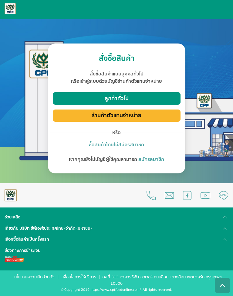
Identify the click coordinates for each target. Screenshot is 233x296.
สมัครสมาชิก (151, 159)
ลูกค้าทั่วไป (117, 98)
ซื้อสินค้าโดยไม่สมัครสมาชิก (116, 145)
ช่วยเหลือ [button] (12, 217)
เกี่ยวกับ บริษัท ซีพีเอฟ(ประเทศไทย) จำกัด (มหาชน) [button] (48, 228)
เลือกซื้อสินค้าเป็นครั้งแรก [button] (27, 239)
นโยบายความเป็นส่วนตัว (34, 277)
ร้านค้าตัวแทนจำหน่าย (116, 115)
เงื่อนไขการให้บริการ (79, 277)
